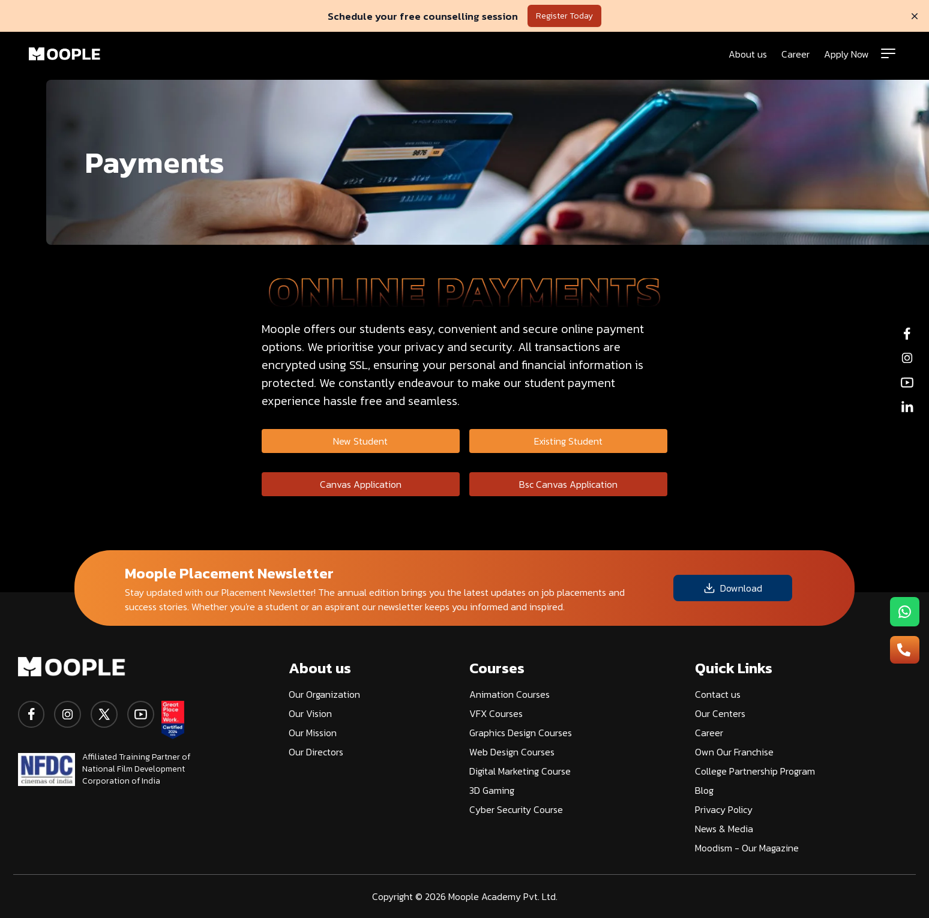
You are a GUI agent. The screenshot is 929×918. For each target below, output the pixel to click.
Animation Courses (509, 694)
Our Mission (313, 732)
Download (732, 588)
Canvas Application (360, 484)
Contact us (718, 694)
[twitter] (104, 714)
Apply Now (846, 54)
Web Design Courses (512, 752)
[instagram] (67, 714)
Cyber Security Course (516, 809)
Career (795, 54)
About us (748, 54)
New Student (360, 441)
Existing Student (568, 441)
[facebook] (31, 714)
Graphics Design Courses (520, 732)
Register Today (564, 16)
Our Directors (316, 752)
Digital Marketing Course (520, 771)
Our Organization (324, 694)
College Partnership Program (755, 771)
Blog (704, 790)
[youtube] (140, 714)
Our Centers (720, 713)
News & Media (724, 828)
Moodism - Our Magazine (747, 848)
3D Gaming (491, 790)
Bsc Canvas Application (568, 484)
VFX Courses (496, 713)
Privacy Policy (724, 809)
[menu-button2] (904, 650)
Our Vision (310, 713)
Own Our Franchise (734, 752)
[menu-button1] (904, 611)
